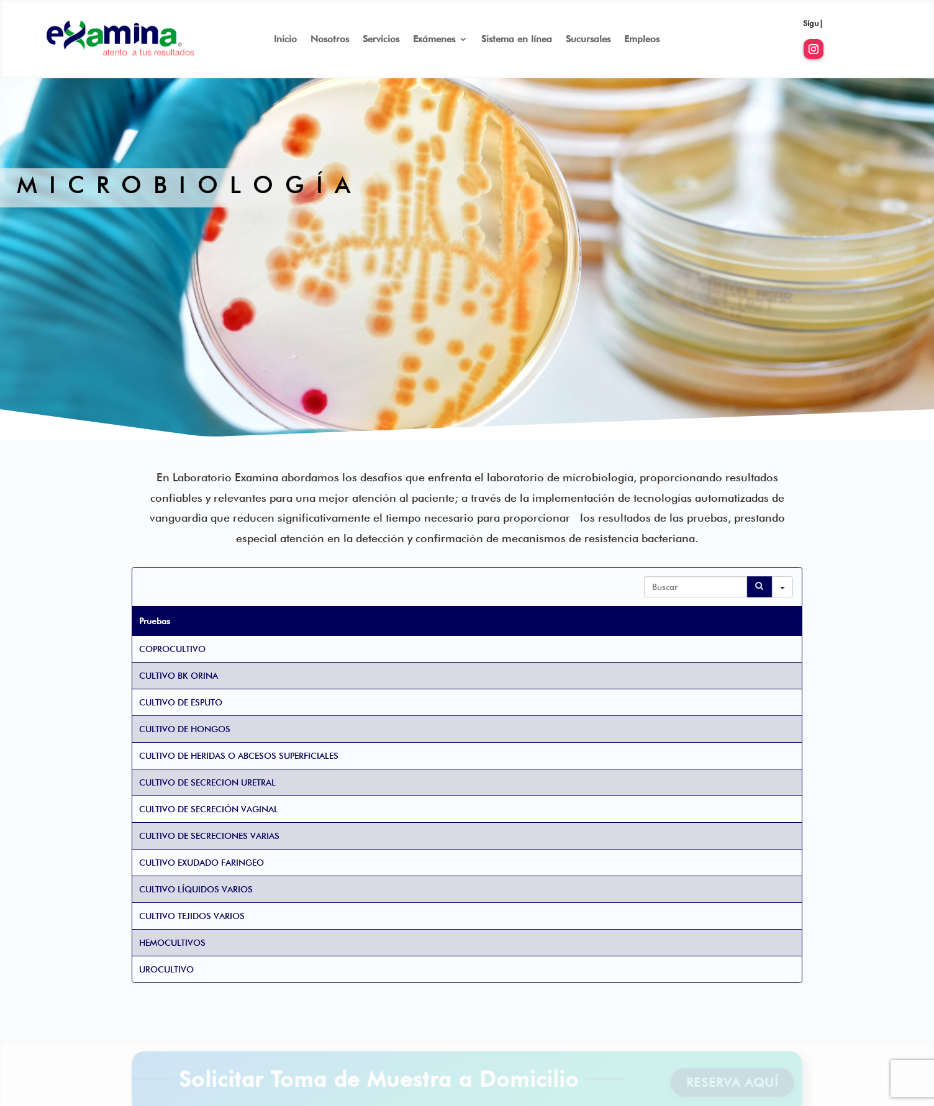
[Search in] (782, 586)
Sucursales (588, 40)
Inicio (285, 40)
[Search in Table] (695, 586)
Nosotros (330, 40)
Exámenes (434, 40)
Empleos (642, 40)
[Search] (759, 586)
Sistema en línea (516, 40)
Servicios (381, 40)
